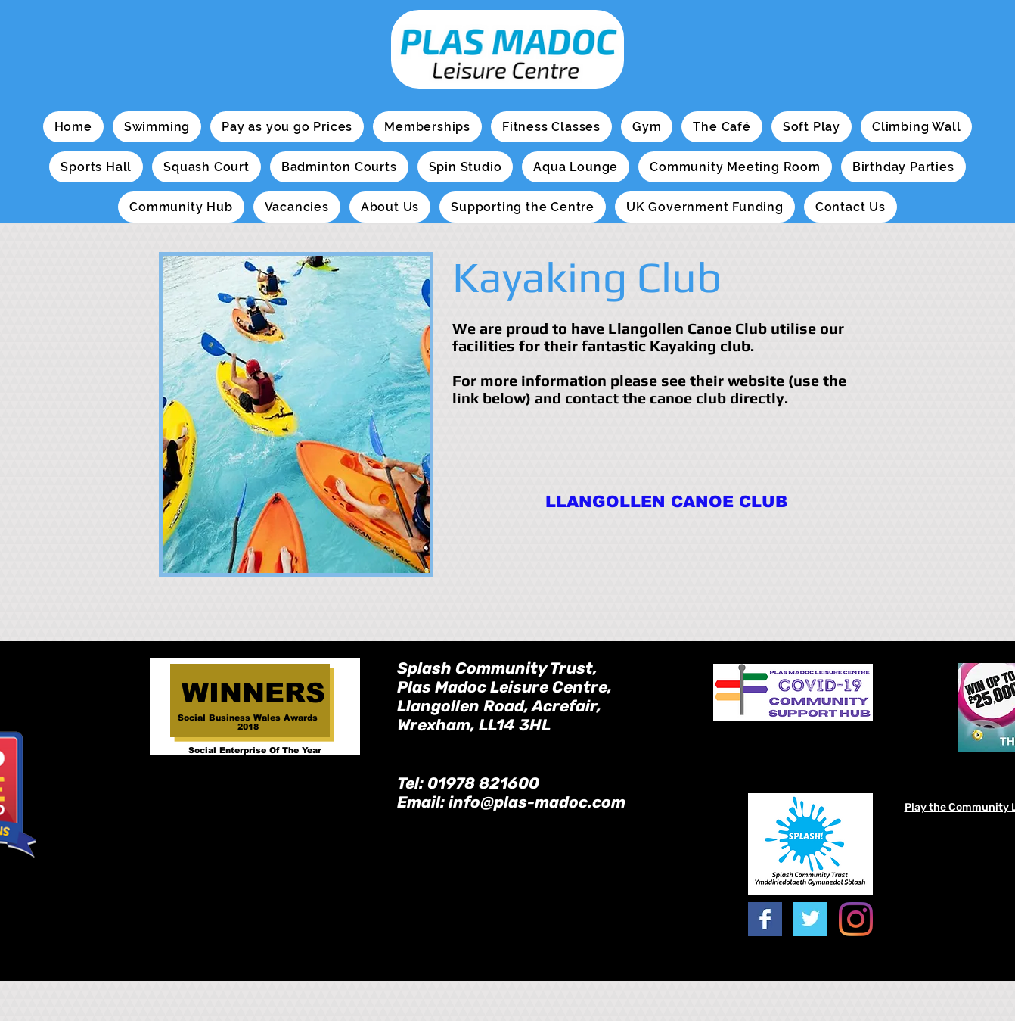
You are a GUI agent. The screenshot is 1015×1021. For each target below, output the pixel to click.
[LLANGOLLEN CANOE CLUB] (666, 501)
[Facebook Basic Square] (765, 919)
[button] (157, 126)
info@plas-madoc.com (537, 801)
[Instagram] (856, 919)
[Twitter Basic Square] (810, 919)
